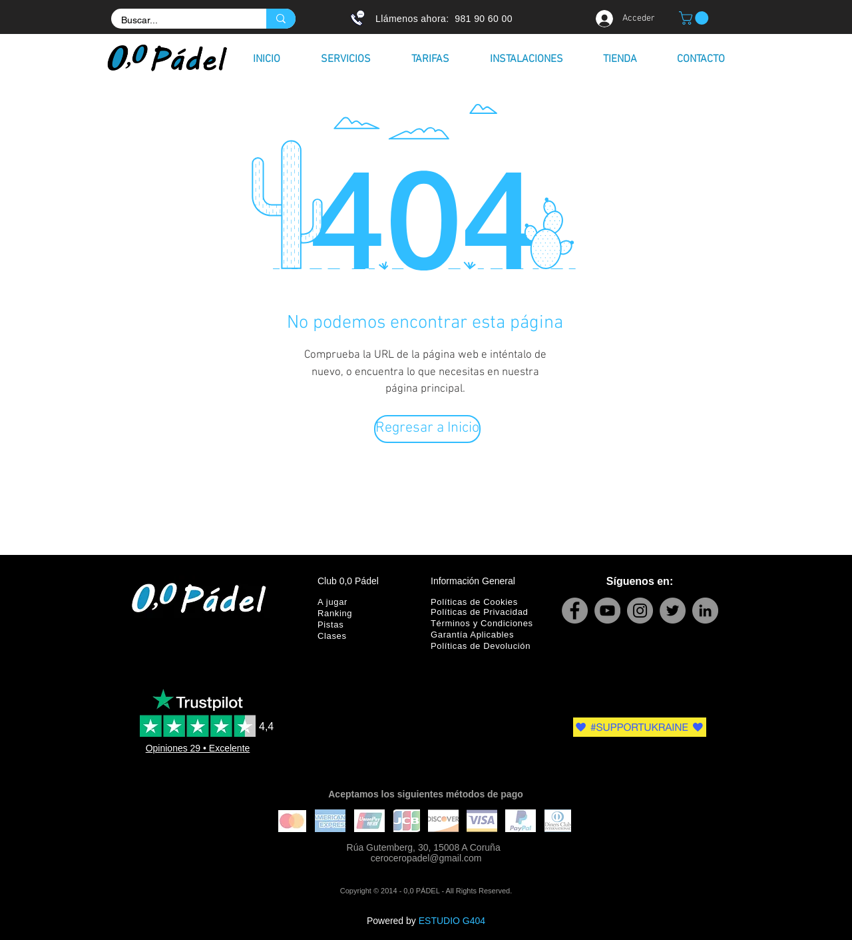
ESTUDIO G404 (452, 920)
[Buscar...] (179, 21)
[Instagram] (640, 611)
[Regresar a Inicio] (427, 429)
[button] (695, 18)
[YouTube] (607, 611)
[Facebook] (575, 611)
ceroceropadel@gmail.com (426, 858)
